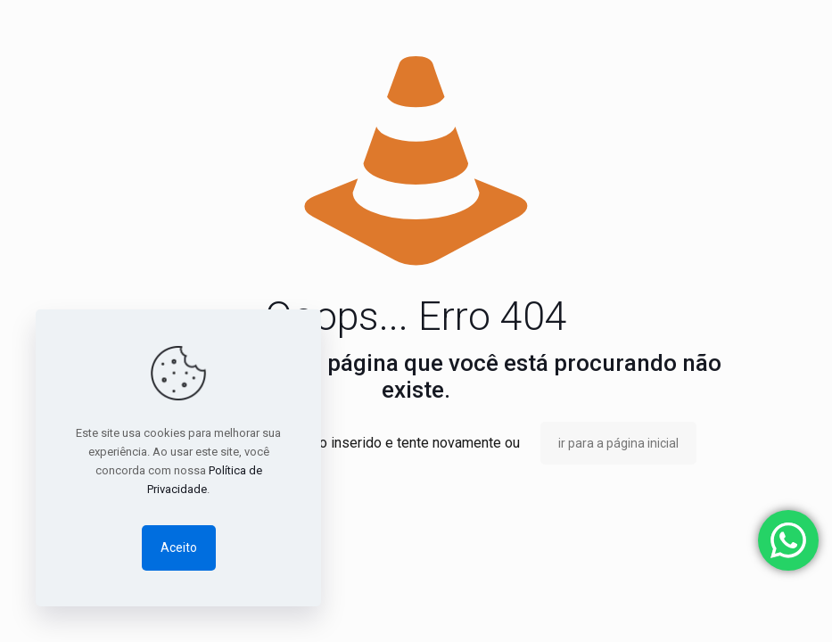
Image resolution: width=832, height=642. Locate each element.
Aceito (179, 547)
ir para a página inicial (618, 443)
